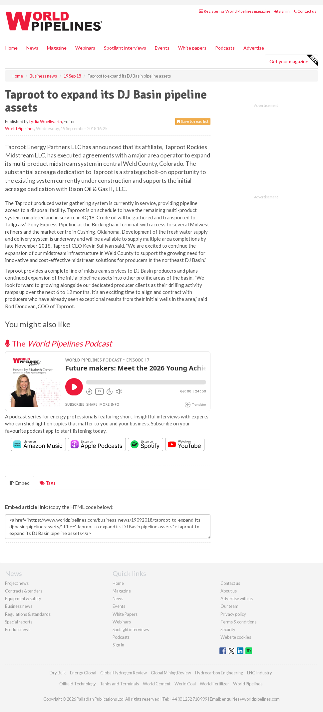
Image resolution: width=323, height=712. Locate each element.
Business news (18, 606)
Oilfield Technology (77, 683)
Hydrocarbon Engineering (219, 672)
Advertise (253, 48)
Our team (229, 606)
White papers (192, 48)
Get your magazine (293, 60)
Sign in (282, 11)
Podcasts (225, 48)
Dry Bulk (58, 672)
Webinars (85, 48)
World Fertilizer (214, 683)
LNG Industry (259, 672)
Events (162, 48)
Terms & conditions (238, 621)
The (58, 343)
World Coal (185, 683)
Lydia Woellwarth (45, 121)
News (118, 598)
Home (11, 48)
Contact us (305, 11)
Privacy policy (233, 614)
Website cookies (235, 637)
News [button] (32, 48)
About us (228, 590)
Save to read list (192, 121)
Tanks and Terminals (119, 683)
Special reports (18, 621)
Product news (17, 629)
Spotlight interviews (125, 48)
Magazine (57, 48)
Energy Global (83, 672)
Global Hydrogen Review (123, 672)
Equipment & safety (23, 598)
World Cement (156, 683)
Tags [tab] (48, 483)
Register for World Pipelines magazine (234, 11)
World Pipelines (19, 128)
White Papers (125, 614)
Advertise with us (236, 598)
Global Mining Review (171, 672)
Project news (17, 583)
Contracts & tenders (23, 590)
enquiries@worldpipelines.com (251, 699)
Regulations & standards (28, 614)
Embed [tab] (20, 483)
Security (227, 629)
